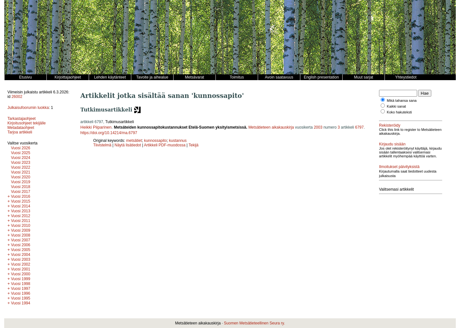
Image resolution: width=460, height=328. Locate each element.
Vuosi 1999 (20, 279)
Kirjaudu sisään (392, 144)
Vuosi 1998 (20, 283)
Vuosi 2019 (20, 182)
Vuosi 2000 (20, 274)
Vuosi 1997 (20, 288)
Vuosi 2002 (20, 264)
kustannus (178, 140)
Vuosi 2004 (20, 254)
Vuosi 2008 (20, 235)
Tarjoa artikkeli (19, 132)
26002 (17, 96)
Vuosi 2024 (20, 157)
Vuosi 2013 (20, 211)
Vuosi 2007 (20, 240)
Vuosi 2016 (20, 196)
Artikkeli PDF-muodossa (164, 145)
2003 (318, 127)
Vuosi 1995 (20, 298)
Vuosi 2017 (20, 191)
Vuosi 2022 (20, 167)
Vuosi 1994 (20, 303)
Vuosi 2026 (20, 148)
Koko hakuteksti (399, 112)
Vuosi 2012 (20, 216)
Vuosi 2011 (20, 220)
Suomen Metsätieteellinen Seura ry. (254, 323)
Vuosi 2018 (20, 187)
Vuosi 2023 (20, 162)
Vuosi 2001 (20, 269)
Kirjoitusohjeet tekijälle (26, 123)
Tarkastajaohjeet (21, 118)
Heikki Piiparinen (96, 127)
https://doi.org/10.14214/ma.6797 (108, 133)
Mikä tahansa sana (401, 100)
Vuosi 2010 (20, 225)
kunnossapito (155, 140)
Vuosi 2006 (20, 245)
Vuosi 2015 (20, 201)
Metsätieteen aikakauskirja (271, 127)
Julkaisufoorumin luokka (28, 107)
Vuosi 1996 (20, 293)
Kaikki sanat (396, 106)
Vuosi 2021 (20, 172)
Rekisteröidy (389, 125)
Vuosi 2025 (20, 153)
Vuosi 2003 (20, 259)
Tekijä (194, 145)
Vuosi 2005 (20, 250)
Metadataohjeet (20, 127)
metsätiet (134, 140)
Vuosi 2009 (20, 230)
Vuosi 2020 (20, 177)
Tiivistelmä (102, 145)
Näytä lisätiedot (128, 145)
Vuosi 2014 (20, 206)
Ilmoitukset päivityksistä (399, 166)
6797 (359, 127)
